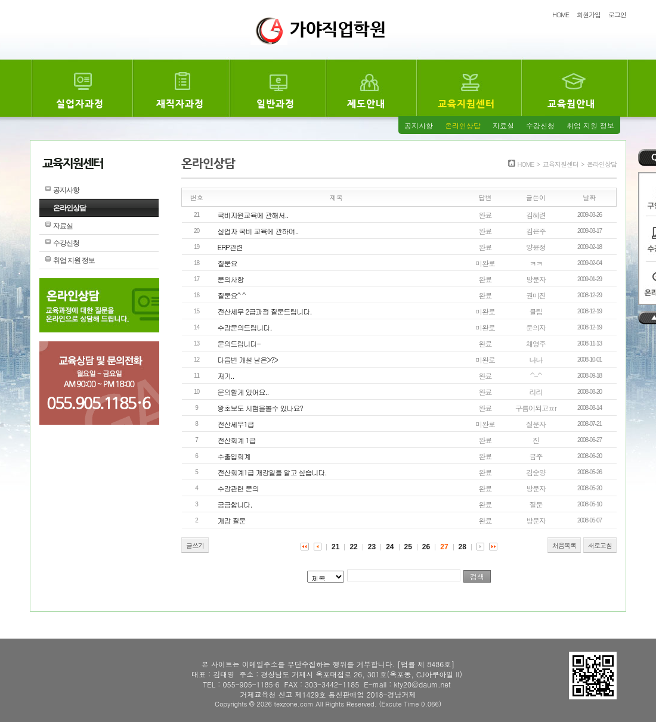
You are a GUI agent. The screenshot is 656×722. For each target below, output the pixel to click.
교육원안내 (571, 104)
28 (462, 547)
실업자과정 (80, 104)
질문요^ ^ (232, 295)
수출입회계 (234, 456)
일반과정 (275, 104)
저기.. (226, 376)
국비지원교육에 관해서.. (253, 215)
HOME (560, 14)
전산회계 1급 (237, 440)
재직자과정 (180, 104)
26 (426, 547)
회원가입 (589, 14)
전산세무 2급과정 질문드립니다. (265, 311)
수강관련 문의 (238, 488)
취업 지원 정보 (590, 125)
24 (390, 547)
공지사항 (418, 125)
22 (353, 547)
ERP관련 (230, 247)
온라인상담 (463, 125)
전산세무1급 (236, 424)
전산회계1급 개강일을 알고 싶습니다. (272, 472)
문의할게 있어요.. (243, 392)
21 (335, 547)
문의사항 (231, 279)
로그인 (617, 14)
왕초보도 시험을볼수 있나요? (261, 408)
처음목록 (564, 545)
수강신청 (540, 125)
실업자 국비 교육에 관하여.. (258, 231)
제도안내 (366, 104)
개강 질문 (232, 520)
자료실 (503, 125)
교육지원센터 (466, 104)
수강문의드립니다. (245, 327)
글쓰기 (195, 545)
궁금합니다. (235, 504)
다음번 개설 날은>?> (248, 359)
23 (372, 547)
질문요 (227, 263)
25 (408, 547)
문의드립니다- (239, 343)
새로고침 (600, 545)
